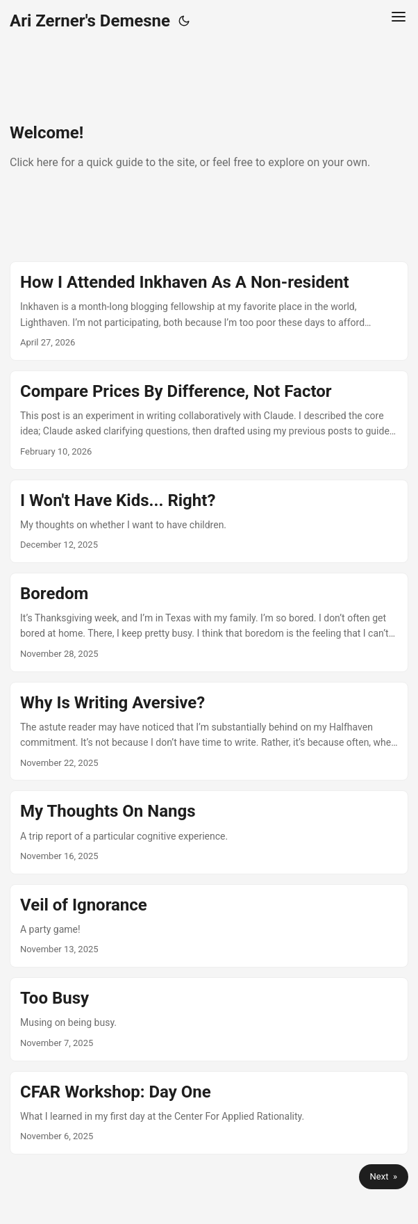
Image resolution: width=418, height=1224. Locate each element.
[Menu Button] (398, 21)
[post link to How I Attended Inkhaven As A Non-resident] (209, 311)
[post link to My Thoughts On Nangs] (209, 832)
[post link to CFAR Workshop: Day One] (209, 1113)
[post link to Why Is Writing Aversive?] (209, 732)
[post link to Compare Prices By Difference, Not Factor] (209, 420)
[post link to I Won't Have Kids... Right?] (209, 521)
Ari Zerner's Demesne (90, 21)
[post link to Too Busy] (209, 1019)
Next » (383, 1176)
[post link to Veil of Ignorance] (209, 926)
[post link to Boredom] (209, 622)
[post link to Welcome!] (209, 151)
